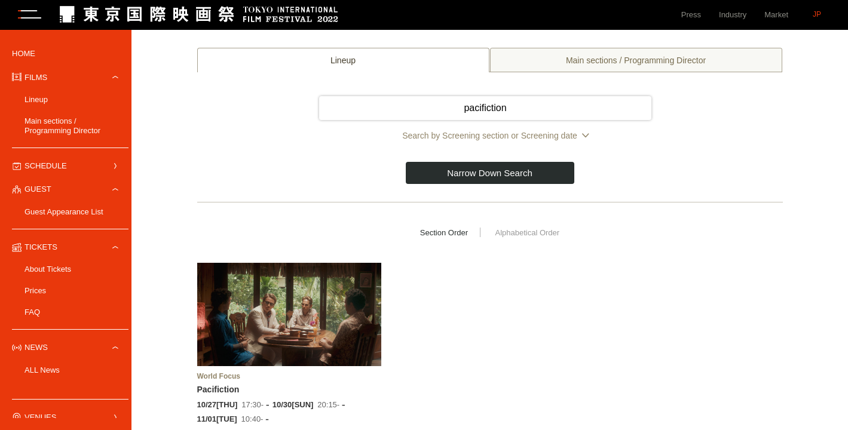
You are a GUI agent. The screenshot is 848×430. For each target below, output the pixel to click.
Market (776, 14)
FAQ (32, 312)
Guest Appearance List (64, 211)
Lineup (36, 99)
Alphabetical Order (527, 232)
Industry (732, 14)
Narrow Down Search (489, 173)
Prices (35, 290)
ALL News (42, 370)
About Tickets (48, 269)
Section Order (444, 232)
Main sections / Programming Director (62, 125)
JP (817, 14)
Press (691, 14)
